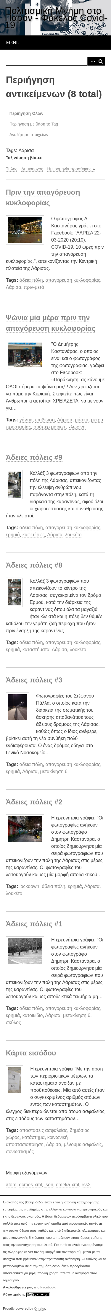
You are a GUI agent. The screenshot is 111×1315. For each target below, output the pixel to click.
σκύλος (13, 1022)
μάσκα (81, 419)
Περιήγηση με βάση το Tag (33, 124)
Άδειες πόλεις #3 (34, 680)
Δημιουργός (32, 169)
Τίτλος (11, 169)
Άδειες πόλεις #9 (34, 457)
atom (11, 1184)
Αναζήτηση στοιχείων (28, 134)
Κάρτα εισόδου (31, 1053)
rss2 (86, 1184)
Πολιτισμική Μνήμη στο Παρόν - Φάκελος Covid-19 (56, 17)
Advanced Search (91, 61)
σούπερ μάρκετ (49, 426)
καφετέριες (33, 534)
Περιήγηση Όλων (26, 113)
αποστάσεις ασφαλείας (43, 1130)
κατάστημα (33, 1137)
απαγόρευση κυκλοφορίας (73, 280)
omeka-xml (67, 1184)
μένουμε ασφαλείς (83, 1144)
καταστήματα (35, 649)
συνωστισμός (20, 1151)
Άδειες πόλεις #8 (34, 565)
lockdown (29, 886)
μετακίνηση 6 (53, 771)
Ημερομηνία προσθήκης (69, 169)
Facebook (47, 1287)
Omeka (39, 1308)
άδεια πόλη (31, 280)
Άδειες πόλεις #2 (34, 802)
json (48, 1184)
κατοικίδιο (32, 1015)
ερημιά (13, 534)
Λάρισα (13, 287)
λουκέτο (73, 534)
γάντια (26, 419)
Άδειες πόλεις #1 (34, 924)
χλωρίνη (76, 426)
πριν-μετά (34, 287)
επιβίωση (45, 419)
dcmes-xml (30, 1184)
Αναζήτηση (100, 61)
